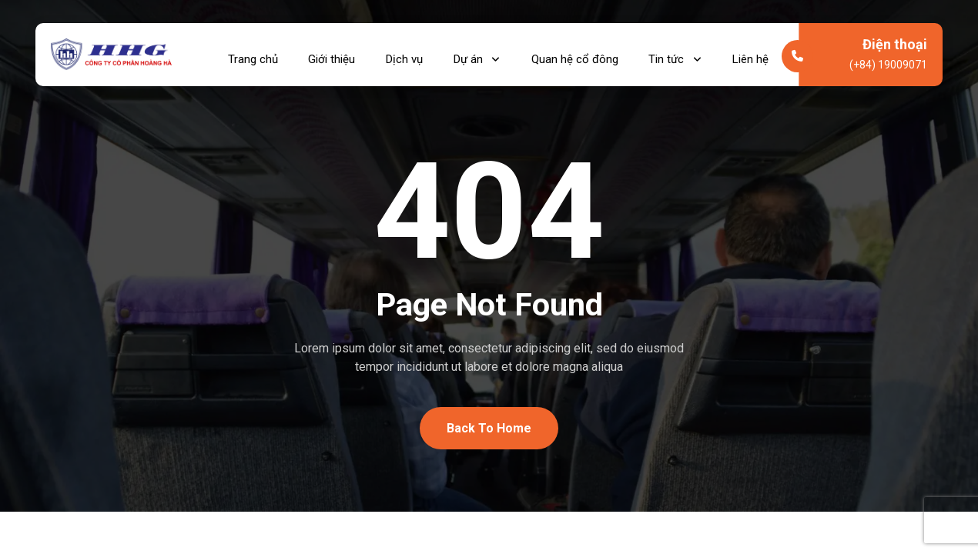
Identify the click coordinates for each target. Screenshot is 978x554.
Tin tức (676, 55)
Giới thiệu (333, 55)
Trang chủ (254, 55)
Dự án (478, 55)
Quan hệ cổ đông (575, 55)
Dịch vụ (406, 55)
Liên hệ (750, 55)
